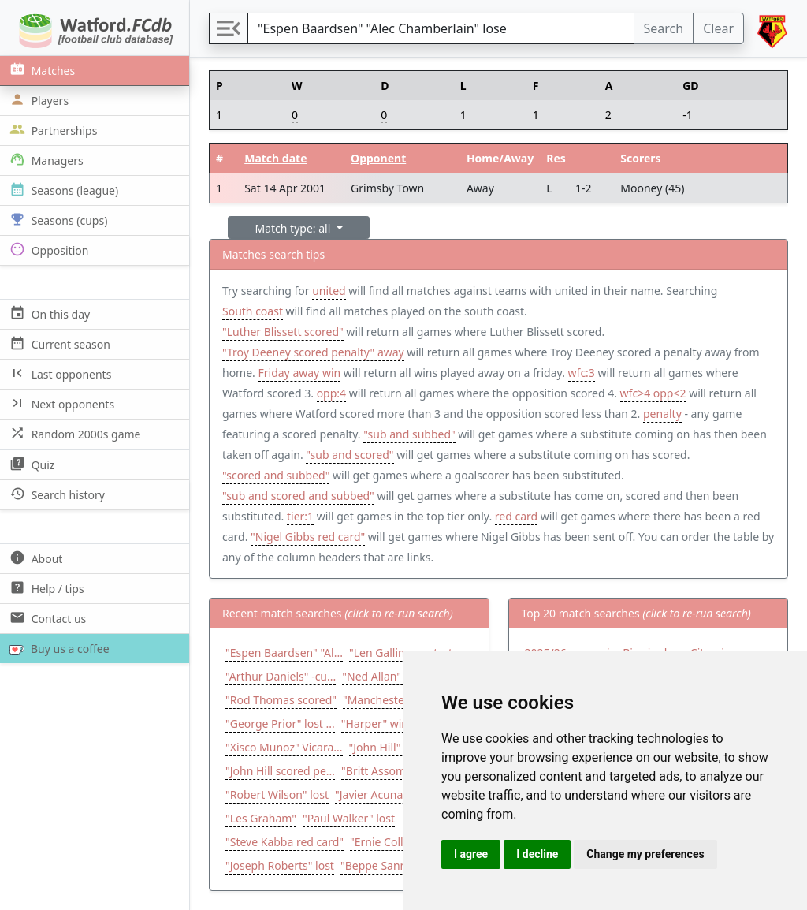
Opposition (47, 249)
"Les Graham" (260, 818)
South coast (252, 311)
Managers (45, 159)
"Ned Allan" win (382, 676)
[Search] (440, 28)
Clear (718, 28)
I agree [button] (471, 854)
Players (37, 99)
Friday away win (299, 372)
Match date (275, 158)
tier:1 (300, 516)
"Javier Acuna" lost (382, 794)
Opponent (378, 158)
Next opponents (60, 403)
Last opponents (58, 373)
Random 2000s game (73, 433)
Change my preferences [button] (645, 854)
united (328, 290)
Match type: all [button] (294, 228)
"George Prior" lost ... (280, 723)
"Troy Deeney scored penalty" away (313, 352)
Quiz (30, 464)
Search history (55, 494)
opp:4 (331, 393)
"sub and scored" (349, 454)
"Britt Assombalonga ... (400, 770)
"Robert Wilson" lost (277, 794)
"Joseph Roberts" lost (279, 865)
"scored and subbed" (275, 475)
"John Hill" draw (389, 747)
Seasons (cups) (56, 219)
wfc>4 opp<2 (653, 393)
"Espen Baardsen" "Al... (284, 652)
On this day (48, 313)
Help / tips (45, 588)
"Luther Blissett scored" (283, 331)
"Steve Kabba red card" (284, 841)
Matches (40, 70)
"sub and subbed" (409, 434)
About (34, 558)
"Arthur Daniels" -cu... (280, 676)
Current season (58, 343)
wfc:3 (581, 372)
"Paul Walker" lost (349, 818)
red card (516, 516)
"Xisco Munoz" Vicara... (284, 747)
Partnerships (51, 129)
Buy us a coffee (56, 648)
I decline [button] (537, 854)
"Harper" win (374, 723)
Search (664, 28)
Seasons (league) (62, 189)
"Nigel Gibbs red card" (308, 536)
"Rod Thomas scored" (281, 699)
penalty (662, 413)
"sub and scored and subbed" (298, 495)
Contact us (46, 618)
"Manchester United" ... (403, 699)
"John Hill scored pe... (280, 770)
